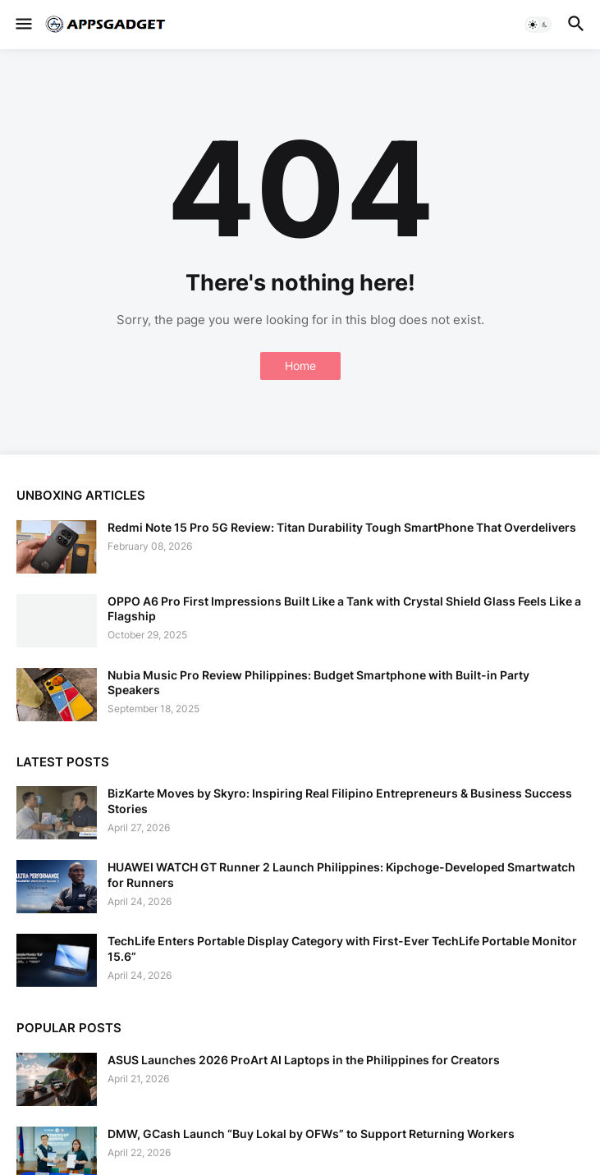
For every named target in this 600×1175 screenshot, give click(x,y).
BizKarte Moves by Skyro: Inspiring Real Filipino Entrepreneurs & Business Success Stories (340, 800)
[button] (22, 25)
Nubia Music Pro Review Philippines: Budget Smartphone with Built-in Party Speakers (318, 682)
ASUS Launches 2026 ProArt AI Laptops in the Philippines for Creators (304, 1060)
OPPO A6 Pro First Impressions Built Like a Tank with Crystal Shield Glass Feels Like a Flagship (344, 608)
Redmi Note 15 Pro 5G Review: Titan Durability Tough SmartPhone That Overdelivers (342, 527)
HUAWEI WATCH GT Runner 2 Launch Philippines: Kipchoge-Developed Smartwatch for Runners (341, 874)
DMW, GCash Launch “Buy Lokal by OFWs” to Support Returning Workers (311, 1134)
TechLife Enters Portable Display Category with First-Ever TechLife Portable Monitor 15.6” (342, 948)
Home (300, 366)
